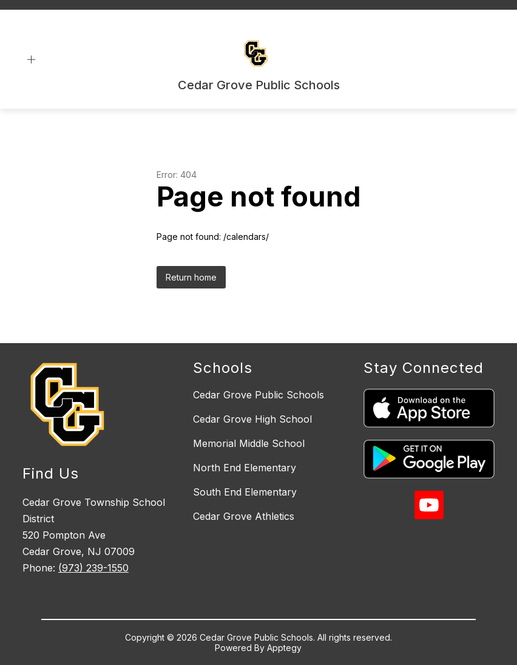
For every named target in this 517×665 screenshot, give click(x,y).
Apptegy (284, 648)
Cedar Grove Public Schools (258, 395)
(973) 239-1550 (93, 568)
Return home (191, 277)
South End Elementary (245, 492)
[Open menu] (31, 60)
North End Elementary (244, 468)
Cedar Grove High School (252, 419)
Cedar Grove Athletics (243, 516)
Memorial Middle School (249, 443)
